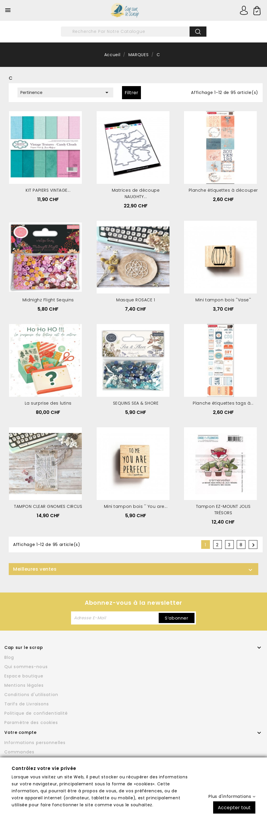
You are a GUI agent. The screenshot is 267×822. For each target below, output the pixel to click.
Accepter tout (234, 807)
